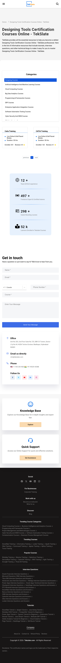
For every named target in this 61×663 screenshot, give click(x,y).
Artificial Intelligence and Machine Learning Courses (22, 84)
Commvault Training (20, 546)
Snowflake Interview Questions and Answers (17, 590)
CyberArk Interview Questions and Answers (16, 596)
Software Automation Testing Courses (18, 111)
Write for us (30, 504)
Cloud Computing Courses (14, 89)
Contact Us (25, 634)
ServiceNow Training (9, 559)
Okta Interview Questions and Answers (15, 599)
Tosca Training (7, 548)
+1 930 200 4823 (17, 367)
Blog (30, 514)
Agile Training (47, 559)
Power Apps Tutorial (9, 614)
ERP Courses (9, 102)
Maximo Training (21, 557)
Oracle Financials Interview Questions (14, 574)
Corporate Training (30, 492)
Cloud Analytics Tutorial (38, 619)
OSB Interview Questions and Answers (15, 594)
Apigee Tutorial (22, 610)
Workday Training (8, 557)
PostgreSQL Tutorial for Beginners (30, 612)
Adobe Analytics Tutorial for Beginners (15, 619)
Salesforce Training (35, 557)
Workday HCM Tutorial (9, 612)
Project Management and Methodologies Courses (18, 530)
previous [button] (26, 157)
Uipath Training (50, 544)
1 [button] (31, 157)
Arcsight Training (7, 562)
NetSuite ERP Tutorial (38, 616)
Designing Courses (11, 80)
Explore (30, 425)
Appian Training (34, 546)
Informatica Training (23, 544)
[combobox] (3, 287)
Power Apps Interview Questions (13, 583)
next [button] (36, 157)
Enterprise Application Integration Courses (19, 107)
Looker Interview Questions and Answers (15, 601)
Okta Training (6, 546)
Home (4, 22)
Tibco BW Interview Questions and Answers (16, 578)
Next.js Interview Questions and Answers (16, 592)
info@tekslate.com (16, 357)
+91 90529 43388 (31, 367)
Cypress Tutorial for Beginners (28, 614)
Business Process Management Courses (34, 535)
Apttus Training (46, 546)
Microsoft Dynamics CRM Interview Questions (17, 576)
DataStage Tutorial (19, 621)
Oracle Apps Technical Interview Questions (40, 583)
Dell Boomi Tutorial (34, 621)
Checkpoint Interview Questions (12, 585)
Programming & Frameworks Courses (17, 98)
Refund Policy (35, 634)
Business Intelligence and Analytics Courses (36, 526)
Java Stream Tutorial (22, 616)
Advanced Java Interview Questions (14, 581)
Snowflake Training (8, 544)
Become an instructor (30, 502)
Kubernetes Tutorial (46, 614)
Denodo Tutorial (7, 616)
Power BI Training (21, 562)
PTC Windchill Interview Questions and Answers (18, 587)
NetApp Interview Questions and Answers (42, 581)
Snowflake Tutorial (8, 610)
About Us (17, 634)
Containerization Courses (10, 535)
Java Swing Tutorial (35, 610)
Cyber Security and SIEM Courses (16, 116)
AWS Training (36, 559)
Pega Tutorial (6, 621)
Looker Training (38, 544)
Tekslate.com (29, 640)
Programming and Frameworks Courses (15, 528)
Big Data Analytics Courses (14, 93)
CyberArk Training (24, 559)
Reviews (44, 634)
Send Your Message (30, 325)
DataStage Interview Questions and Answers (40, 585)
